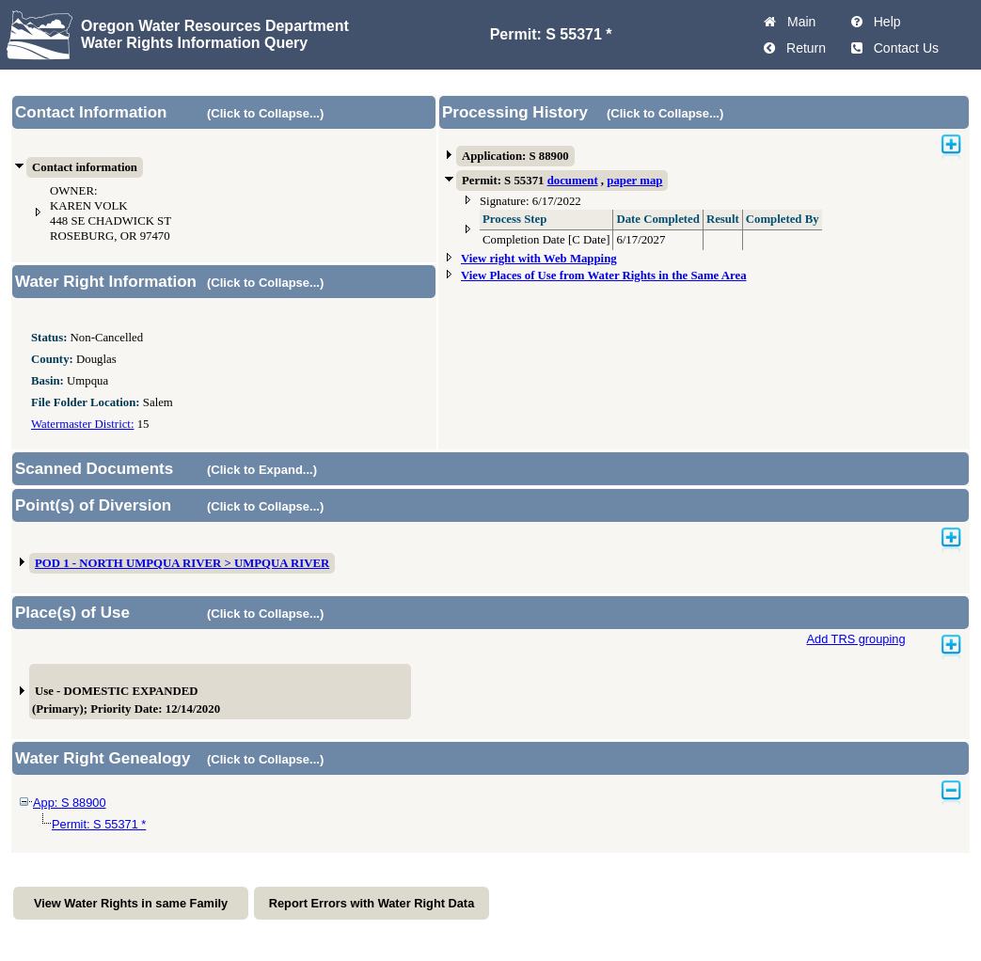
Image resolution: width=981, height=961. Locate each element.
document (572, 180)
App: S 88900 (69, 803)
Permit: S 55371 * (99, 824)
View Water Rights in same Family (131, 903)
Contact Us (902, 47)
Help (883, 21)
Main (797, 21)
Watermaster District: (82, 424)
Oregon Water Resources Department (215, 26)
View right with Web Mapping (539, 258)
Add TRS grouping (855, 639)
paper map (634, 180)
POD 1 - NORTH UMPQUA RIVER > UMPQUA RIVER (182, 563)
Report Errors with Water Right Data (372, 903)
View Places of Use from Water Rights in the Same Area (604, 275)
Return (802, 47)
